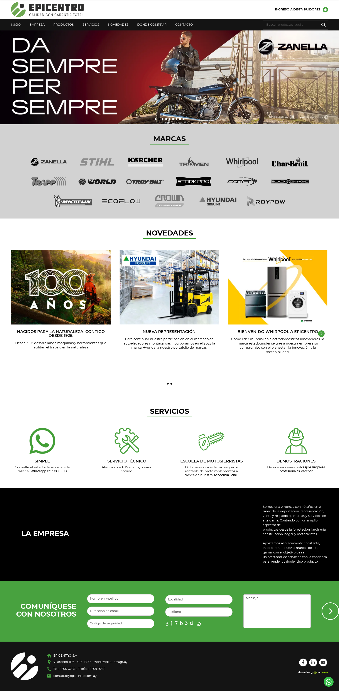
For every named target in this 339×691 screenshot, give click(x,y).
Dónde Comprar (152, 24)
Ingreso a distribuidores (301, 9)
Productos (63, 24)
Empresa (37, 24)
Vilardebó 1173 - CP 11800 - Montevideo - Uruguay (90, 662)
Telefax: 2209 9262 (91, 669)
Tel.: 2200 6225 (64, 669)
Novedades (118, 24)
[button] (156, 119)
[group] (169, 77)
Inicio (16, 24)
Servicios (91, 24)
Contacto (184, 24)
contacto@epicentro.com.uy (75, 676)
